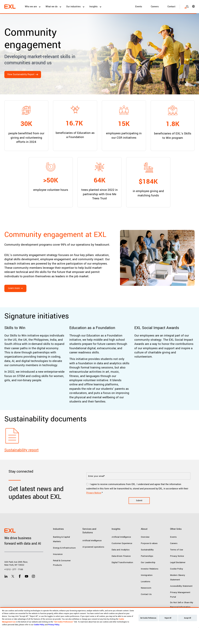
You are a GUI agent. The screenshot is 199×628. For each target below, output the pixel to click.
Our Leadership (148, 562)
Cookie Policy (176, 568)
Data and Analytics (121, 549)
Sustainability (147, 549)
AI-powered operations (93, 546)
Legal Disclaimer (177, 562)
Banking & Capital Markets (61, 539)
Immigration (147, 575)
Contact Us (146, 594)
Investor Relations (149, 568)
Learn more (14, 288)
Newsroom (146, 587)
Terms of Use (176, 549)
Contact (171, 6)
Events (138, 6)
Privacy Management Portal (180, 594)
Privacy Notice (93, 492)
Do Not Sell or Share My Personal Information (181, 604)
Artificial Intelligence (121, 536)
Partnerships (147, 556)
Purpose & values (149, 543)
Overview (145, 536)
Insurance (57, 554)
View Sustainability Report (20, 74)
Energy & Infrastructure (64, 547)
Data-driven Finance (121, 556)
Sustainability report (21, 464)
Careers (155, 6)
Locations (145, 581)
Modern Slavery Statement (177, 577)
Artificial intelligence (92, 540)
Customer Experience (122, 543)
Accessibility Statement (181, 586)
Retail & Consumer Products (62, 563)
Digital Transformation (122, 562)
